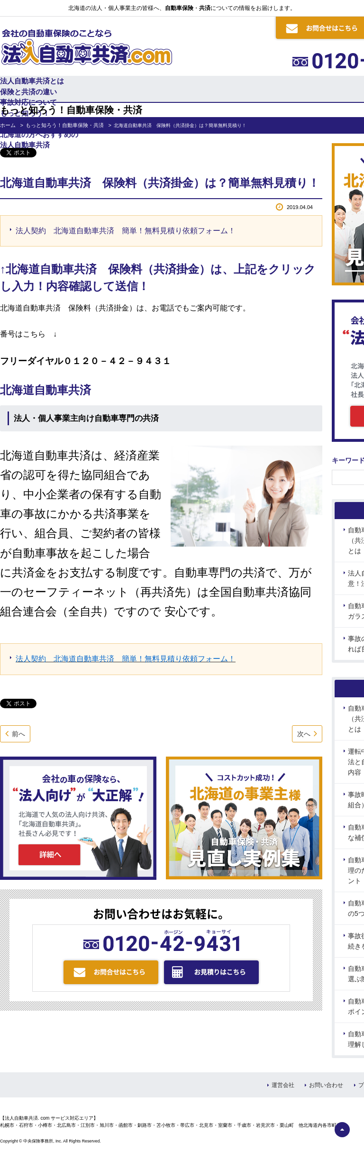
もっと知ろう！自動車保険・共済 (65, 125)
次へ (303, 734)
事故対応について (28, 102)
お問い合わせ (326, 1085)
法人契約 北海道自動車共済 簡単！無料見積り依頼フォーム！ (126, 231)
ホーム (8, 125)
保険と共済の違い (28, 92)
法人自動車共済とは (32, 81)
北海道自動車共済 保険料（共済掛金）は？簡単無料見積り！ (159, 182)
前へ (18, 734)
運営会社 (283, 1085)
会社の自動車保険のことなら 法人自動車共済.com (86, 44)
